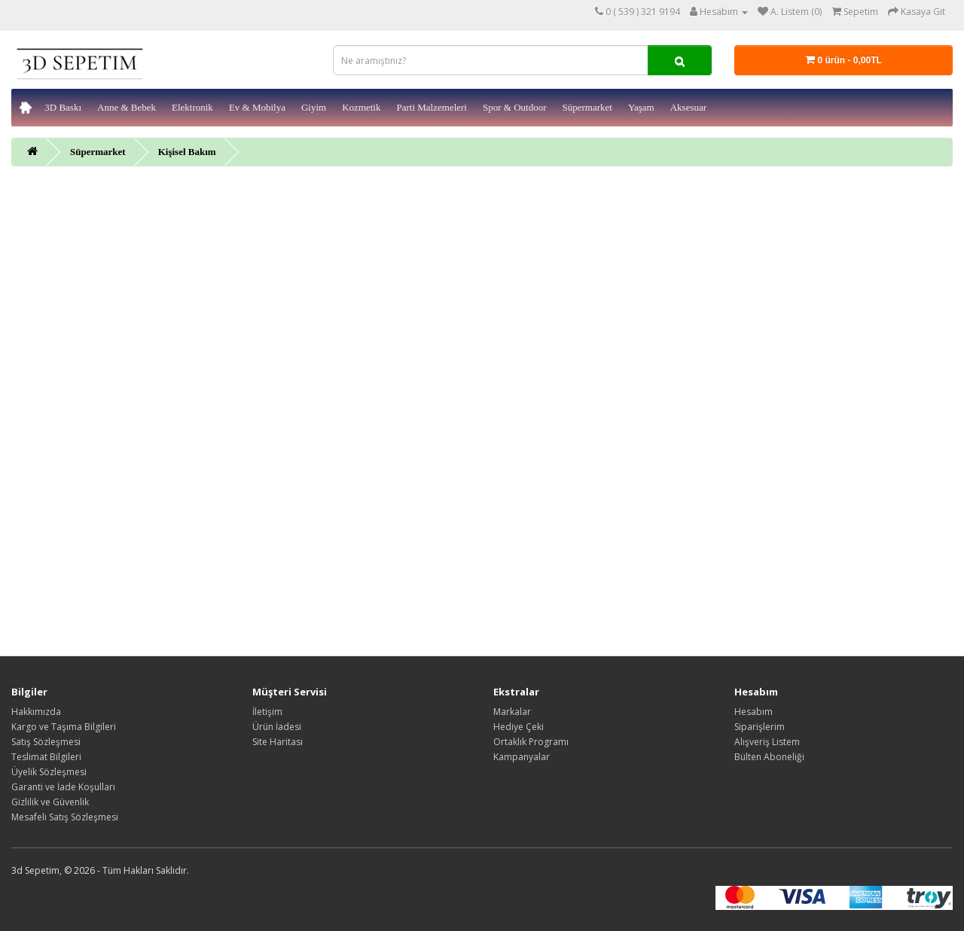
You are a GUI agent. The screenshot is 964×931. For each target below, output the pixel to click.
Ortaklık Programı (531, 741)
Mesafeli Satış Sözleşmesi (64, 817)
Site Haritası (277, 741)
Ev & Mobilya (257, 107)
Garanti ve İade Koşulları (63, 786)
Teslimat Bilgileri (46, 756)
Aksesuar (688, 107)
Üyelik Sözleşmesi (49, 771)
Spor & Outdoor (515, 107)
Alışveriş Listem (767, 741)
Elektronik (192, 107)
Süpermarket (587, 107)
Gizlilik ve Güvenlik (50, 802)
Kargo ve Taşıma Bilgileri (63, 726)
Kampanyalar (521, 756)
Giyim (313, 107)
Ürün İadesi (276, 726)
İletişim (267, 711)
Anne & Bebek (126, 107)
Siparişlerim (759, 726)
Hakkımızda (36, 711)
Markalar (512, 711)
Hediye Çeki (518, 726)
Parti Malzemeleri (431, 107)
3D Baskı (62, 107)
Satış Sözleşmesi (46, 741)
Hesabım (753, 711)
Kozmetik (361, 107)
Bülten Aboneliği (769, 756)
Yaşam (641, 107)
